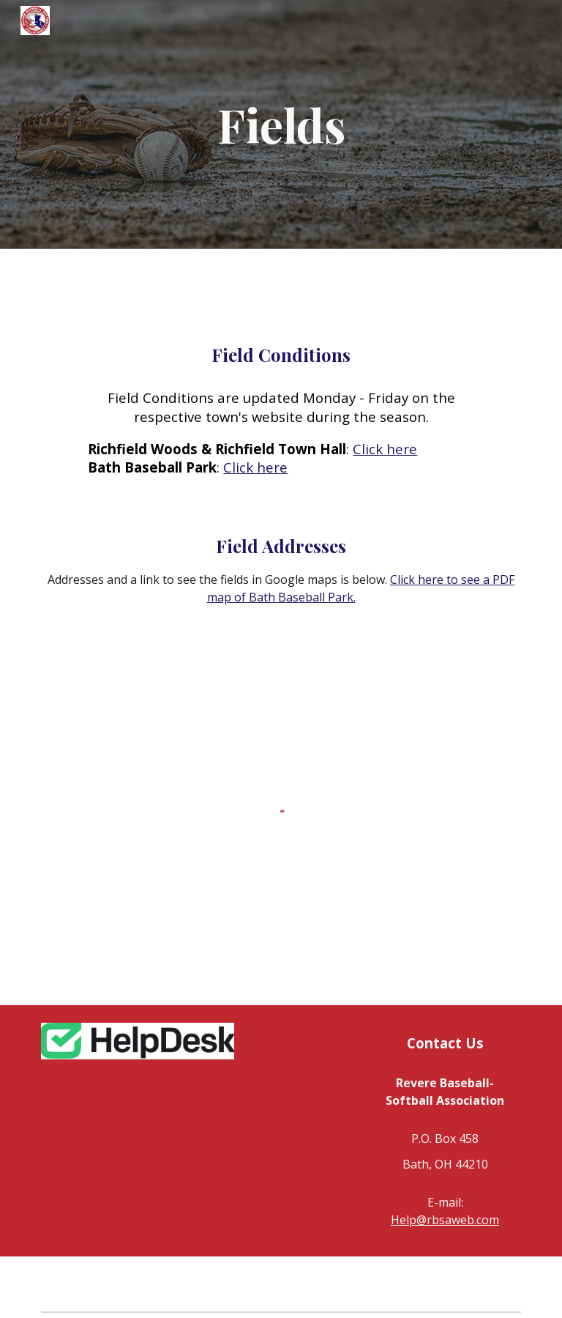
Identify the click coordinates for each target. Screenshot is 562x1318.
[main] (280, 124)
